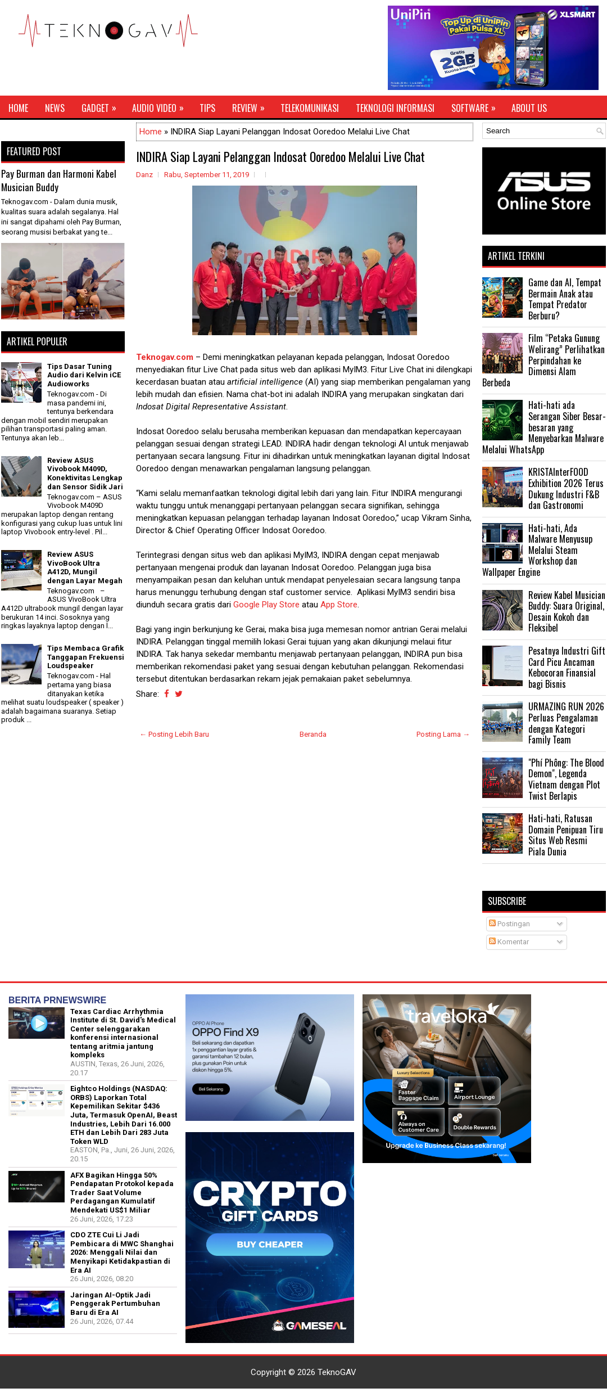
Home (18, 108)
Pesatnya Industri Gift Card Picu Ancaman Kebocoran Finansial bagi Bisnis (566, 667)
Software (477, 105)
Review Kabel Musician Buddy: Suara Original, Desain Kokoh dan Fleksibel (566, 611)
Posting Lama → (443, 734)
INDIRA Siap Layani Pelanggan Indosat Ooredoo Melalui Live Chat (280, 156)
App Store (338, 605)
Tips (207, 108)
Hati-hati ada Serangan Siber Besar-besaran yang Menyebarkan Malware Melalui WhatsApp (544, 427)
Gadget (102, 105)
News (55, 108)
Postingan (509, 924)
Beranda (313, 734)
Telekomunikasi (309, 108)
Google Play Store (266, 605)
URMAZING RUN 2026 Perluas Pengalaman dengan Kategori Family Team (566, 723)
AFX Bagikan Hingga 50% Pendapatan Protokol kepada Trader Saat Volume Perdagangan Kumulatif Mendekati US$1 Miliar (122, 1192)
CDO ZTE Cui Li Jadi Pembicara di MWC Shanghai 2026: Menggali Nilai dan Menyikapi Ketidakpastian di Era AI (122, 1252)
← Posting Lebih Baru (174, 734)
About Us (529, 108)
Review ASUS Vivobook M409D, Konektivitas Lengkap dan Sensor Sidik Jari (85, 473)
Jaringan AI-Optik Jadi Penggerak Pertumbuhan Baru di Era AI (115, 1304)
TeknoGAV (337, 1372)
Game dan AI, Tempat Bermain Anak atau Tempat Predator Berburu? (564, 299)
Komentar (509, 942)
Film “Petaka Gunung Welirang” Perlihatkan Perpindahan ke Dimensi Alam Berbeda (543, 360)
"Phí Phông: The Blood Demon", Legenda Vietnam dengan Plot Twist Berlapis (566, 779)
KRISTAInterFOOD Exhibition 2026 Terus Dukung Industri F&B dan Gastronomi (566, 488)
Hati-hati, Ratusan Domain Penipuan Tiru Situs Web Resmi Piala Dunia (565, 835)
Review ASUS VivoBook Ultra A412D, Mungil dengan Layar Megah (85, 567)
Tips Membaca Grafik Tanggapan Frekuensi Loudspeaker (85, 657)
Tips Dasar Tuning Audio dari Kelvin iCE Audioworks (84, 375)
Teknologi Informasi (395, 108)
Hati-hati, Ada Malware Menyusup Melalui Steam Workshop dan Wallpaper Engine (537, 550)
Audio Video (161, 105)
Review (252, 105)
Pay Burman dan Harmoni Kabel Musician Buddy (58, 180)
